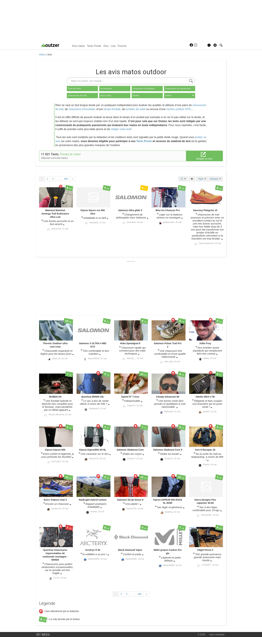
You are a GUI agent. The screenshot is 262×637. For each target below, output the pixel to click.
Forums (122, 46)
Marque (215, 178)
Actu (106, 46)
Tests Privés (94, 46)
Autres (179, 95)
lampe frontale (112, 109)
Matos (42, 54)
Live (113, 46)
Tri (183, 178)
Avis (49, 54)
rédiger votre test (121, 129)
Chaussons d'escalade (143, 88)
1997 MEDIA (44, 634)
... (59, 178)
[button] (215, 45)
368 (66, 178)
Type (202, 178)
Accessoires (106, 88)
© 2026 (201, 634)
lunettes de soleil (136, 109)
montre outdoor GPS (178, 109)
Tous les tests (74, 88)
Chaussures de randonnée (178, 88)
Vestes (136, 95)
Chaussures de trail (77, 95)
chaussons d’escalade (82, 109)
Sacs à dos (105, 95)
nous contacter (217, 634)
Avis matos (78, 46)
